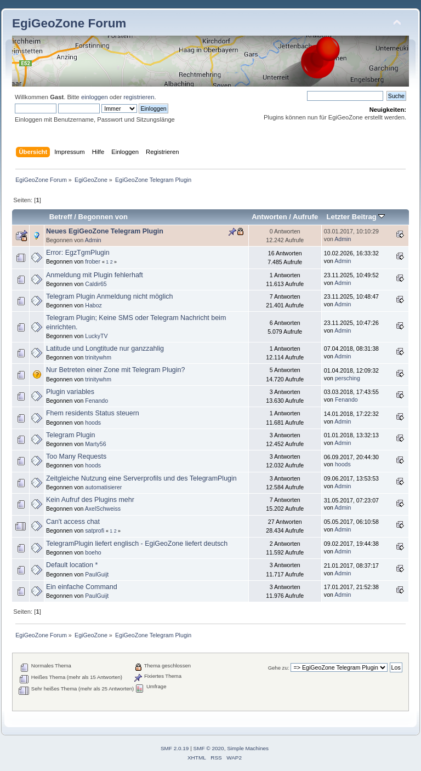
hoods (93, 422)
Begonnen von (103, 217)
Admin (93, 240)
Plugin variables (70, 392)
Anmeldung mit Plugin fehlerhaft (94, 275)
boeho (93, 552)
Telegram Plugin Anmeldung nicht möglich (109, 296)
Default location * (72, 565)
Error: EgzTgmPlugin (78, 252)
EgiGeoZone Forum (69, 23)
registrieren (138, 97)
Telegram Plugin (70, 435)
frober (92, 261)
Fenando (96, 400)
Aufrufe (305, 217)
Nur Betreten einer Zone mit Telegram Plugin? (115, 370)
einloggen (94, 97)
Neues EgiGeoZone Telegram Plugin (104, 231)
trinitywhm (98, 357)
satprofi (94, 530)
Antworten (269, 217)
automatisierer (103, 487)
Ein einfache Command (81, 587)
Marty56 (95, 444)
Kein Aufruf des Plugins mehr (90, 500)
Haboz (93, 305)
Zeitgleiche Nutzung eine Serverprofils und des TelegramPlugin (141, 478)
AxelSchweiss (103, 508)
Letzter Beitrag (355, 217)
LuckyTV (96, 336)
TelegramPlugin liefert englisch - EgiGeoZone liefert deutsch (136, 543)
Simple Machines (248, 748)
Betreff (60, 217)
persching (347, 378)
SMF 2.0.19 (175, 748)
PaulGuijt (97, 574)
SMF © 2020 (209, 748)
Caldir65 (95, 284)
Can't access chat (73, 522)
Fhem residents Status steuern (92, 413)
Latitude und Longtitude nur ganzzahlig (105, 348)
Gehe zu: (278, 668)
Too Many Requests (76, 456)
